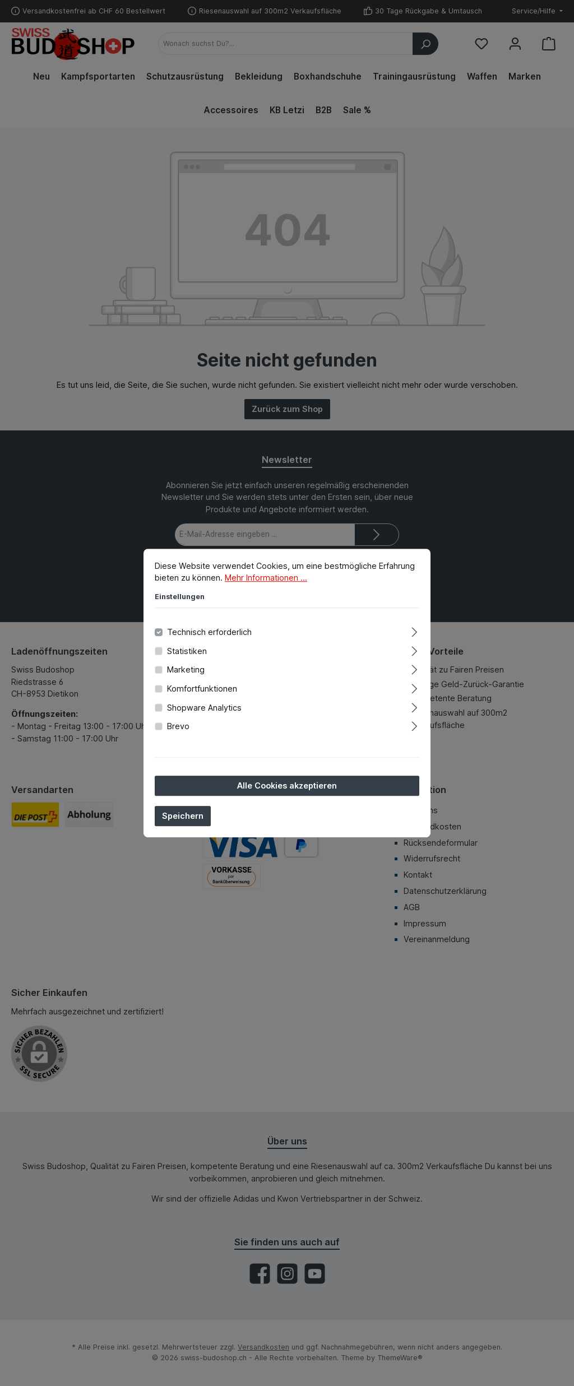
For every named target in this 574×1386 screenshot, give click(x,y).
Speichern (182, 816)
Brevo (178, 726)
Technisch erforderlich (209, 632)
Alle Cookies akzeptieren (287, 785)
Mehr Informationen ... (266, 577)
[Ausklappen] (414, 630)
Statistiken (187, 651)
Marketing (186, 670)
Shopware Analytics (204, 707)
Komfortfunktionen (202, 688)
